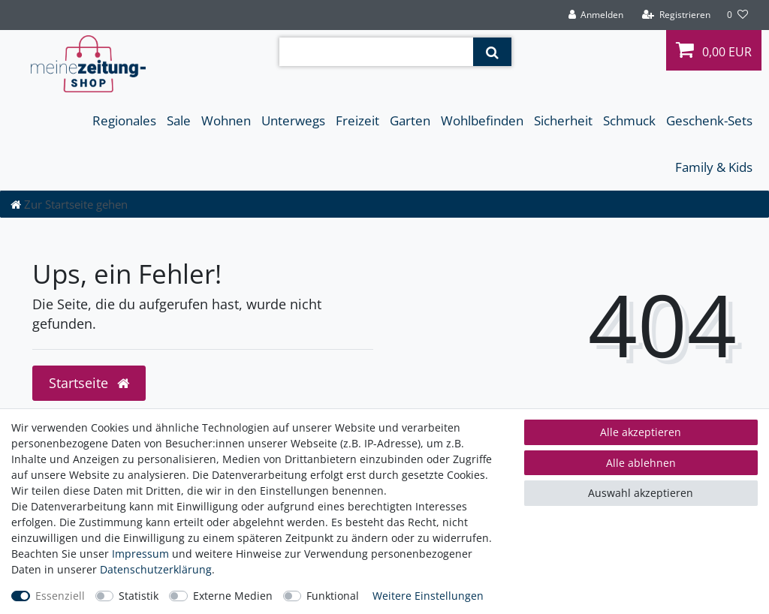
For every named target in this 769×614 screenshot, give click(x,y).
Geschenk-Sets (709, 120)
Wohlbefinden (482, 120)
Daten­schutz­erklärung (156, 569)
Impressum (140, 553)
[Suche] (492, 52)
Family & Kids (713, 167)
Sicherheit (563, 120)
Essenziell (60, 595)
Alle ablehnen (641, 463)
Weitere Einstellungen (428, 595)
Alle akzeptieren (640, 432)
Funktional (332, 595)
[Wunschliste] (737, 15)
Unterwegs (293, 120)
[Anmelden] (595, 15)
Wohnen (226, 120)
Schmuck (629, 120)
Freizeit (357, 120)
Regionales (124, 120)
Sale (179, 120)
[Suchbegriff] (376, 52)
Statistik (138, 595)
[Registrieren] (676, 15)
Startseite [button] (89, 383)
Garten (410, 120)
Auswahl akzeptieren (640, 493)
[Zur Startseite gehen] (69, 204)
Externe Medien (233, 595)
